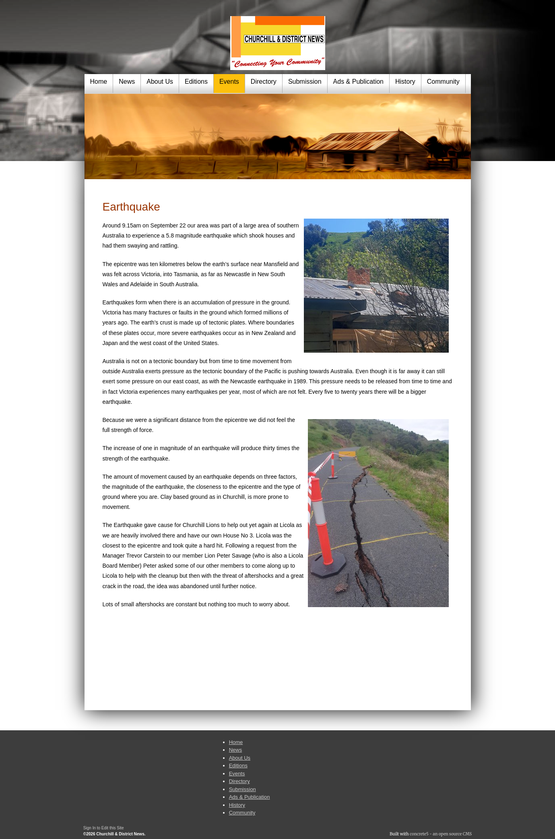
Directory (263, 81)
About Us (159, 81)
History (405, 81)
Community (443, 81)
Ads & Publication (358, 81)
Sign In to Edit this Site (103, 828)
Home (98, 81)
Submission (305, 81)
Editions (196, 81)
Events (229, 81)
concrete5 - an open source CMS (441, 834)
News (127, 81)
